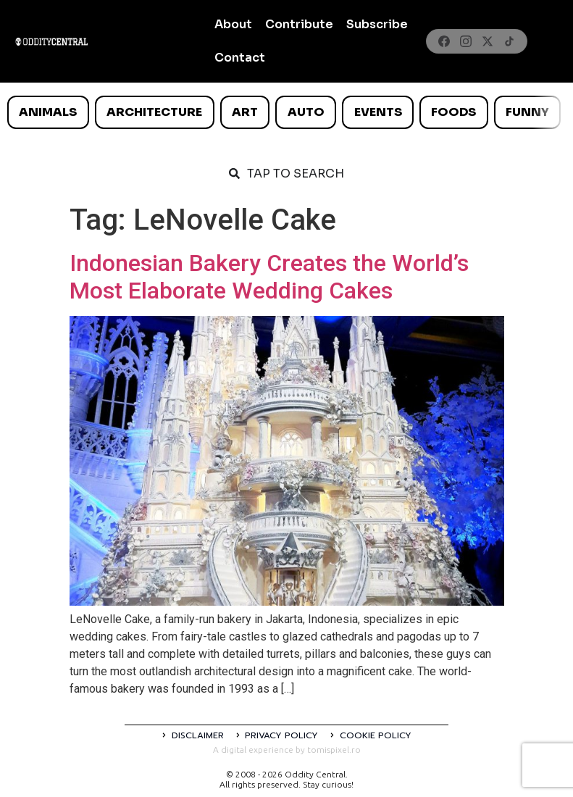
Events (378, 112)
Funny (527, 112)
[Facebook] (444, 41)
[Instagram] (466, 41)
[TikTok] (509, 41)
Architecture (154, 112)
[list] (286, 112)
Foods (453, 112)
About (233, 24)
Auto (306, 112)
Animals (48, 112)
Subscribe (377, 24)
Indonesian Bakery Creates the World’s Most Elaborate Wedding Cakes (269, 276)
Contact (239, 57)
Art (245, 112)
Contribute (299, 24)
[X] (487, 41)
